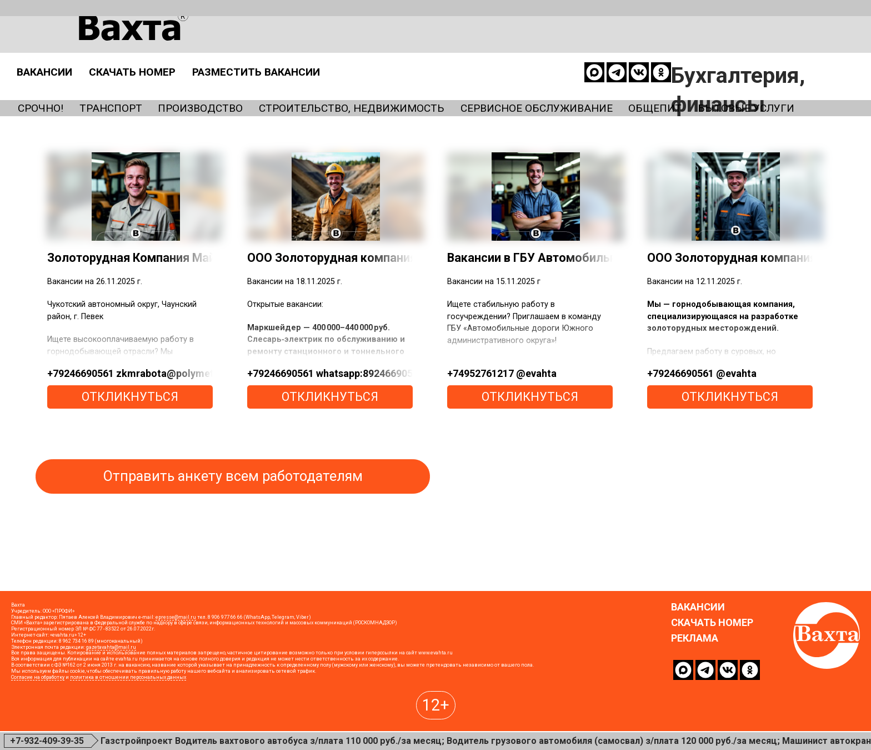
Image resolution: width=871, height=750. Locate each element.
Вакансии (242, 46)
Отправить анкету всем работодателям (233, 502)
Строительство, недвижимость (428, 84)
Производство (242, 84)
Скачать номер (351, 46)
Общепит (803, 84)
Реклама (694, 693)
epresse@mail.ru (176, 671)
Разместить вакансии (506, 46)
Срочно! (46, 84)
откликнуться (130, 423)
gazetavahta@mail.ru (111, 701)
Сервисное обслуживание (656, 84)
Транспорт (132, 84)
